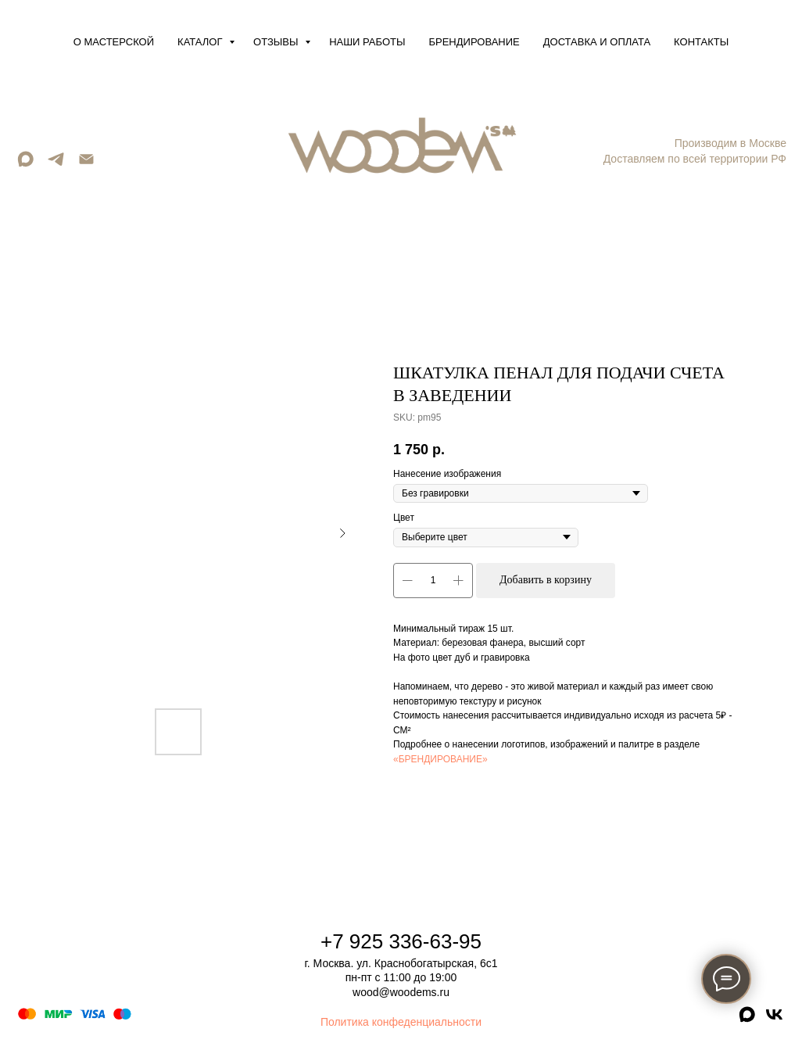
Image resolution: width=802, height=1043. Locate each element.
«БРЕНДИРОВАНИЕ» (440, 759)
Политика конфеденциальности (401, 1022)
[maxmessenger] (25, 164)
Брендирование (474, 42)
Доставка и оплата (596, 42)
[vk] (774, 1020)
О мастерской (113, 42)
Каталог (201, 42)
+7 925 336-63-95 (401, 941)
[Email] (86, 164)
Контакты (701, 42)
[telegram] (56, 164)
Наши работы (367, 42)
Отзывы (277, 42)
